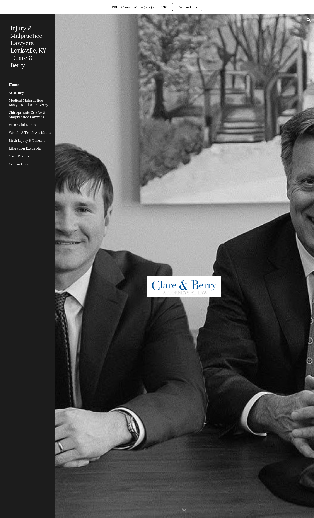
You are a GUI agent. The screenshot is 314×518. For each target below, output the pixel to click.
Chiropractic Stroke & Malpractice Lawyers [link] (27, 114)
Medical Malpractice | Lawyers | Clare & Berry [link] (28, 102)
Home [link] (14, 84)
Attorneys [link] (17, 92)
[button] (309, 20)
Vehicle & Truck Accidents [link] (30, 132)
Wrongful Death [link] (22, 125)
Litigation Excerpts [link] (25, 148)
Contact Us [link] (18, 164)
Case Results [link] (19, 156)
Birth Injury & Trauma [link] (27, 140)
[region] (157, 7)
